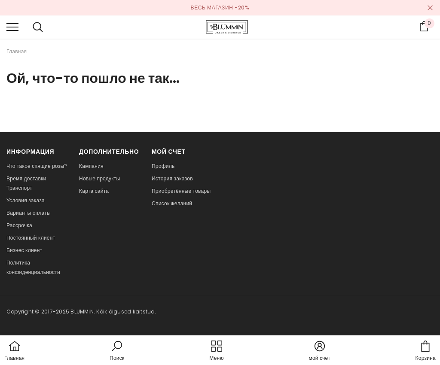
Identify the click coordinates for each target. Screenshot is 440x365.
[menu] (12, 27)
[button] (117, 351)
